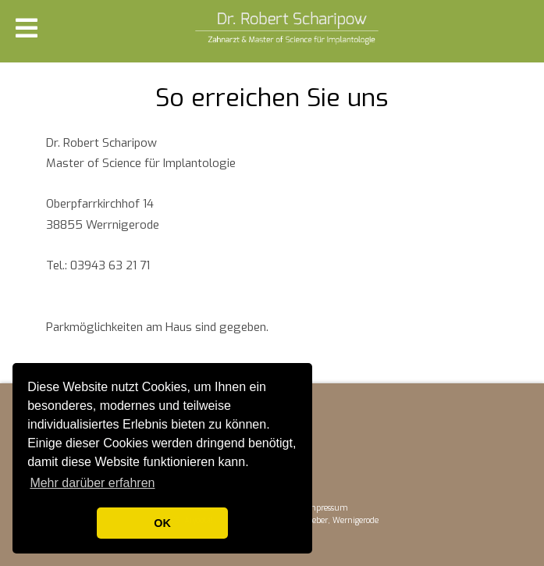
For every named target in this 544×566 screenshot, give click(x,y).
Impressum (326, 508)
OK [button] (162, 523)
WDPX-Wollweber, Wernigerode (322, 520)
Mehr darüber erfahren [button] (92, 482)
